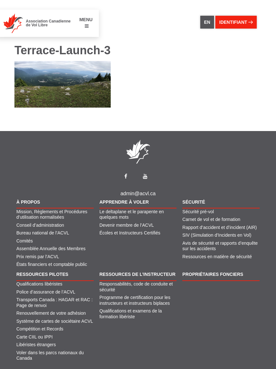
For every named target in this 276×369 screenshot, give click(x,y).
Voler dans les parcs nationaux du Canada (50, 355)
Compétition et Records (39, 328)
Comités (24, 240)
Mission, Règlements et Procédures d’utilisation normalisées (51, 214)
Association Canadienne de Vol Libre (48, 23)
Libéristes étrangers (36, 344)
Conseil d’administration (40, 225)
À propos (28, 202)
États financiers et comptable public (51, 264)
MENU (85, 22)
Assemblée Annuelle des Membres (51, 248)
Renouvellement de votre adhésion (51, 313)
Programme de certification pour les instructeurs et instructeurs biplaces (134, 300)
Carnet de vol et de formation (211, 219)
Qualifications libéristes (39, 283)
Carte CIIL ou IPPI (34, 336)
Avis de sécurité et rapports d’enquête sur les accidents (220, 246)
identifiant (236, 22)
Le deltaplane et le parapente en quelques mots (131, 214)
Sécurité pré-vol (198, 211)
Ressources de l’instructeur (137, 274)
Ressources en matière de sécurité (217, 256)
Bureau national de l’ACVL (42, 232)
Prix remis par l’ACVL (37, 256)
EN (207, 22)
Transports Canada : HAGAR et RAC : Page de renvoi (54, 302)
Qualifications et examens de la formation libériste (130, 313)
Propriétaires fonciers (212, 274)
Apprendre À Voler (124, 202)
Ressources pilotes (42, 274)
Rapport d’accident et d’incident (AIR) (219, 227)
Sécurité (193, 202)
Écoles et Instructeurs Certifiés (129, 232)
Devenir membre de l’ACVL (126, 225)
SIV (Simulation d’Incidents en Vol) (216, 235)
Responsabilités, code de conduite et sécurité (136, 286)
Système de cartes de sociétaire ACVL (54, 321)
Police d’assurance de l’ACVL (45, 291)
